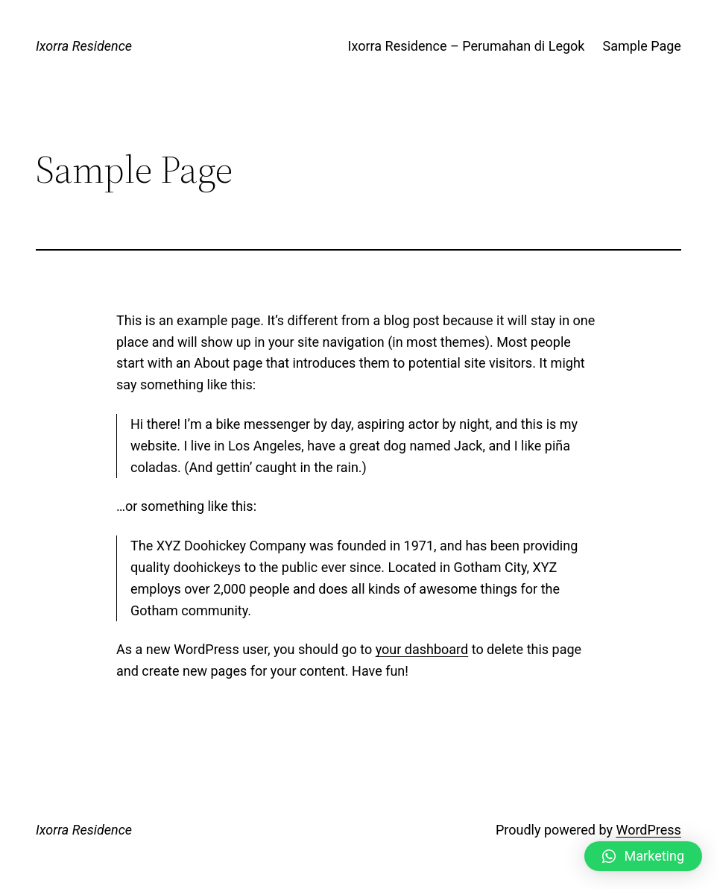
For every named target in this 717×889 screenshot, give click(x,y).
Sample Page (641, 46)
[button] (643, 856)
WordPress (648, 830)
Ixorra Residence (84, 46)
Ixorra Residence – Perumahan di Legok (466, 46)
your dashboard (422, 649)
